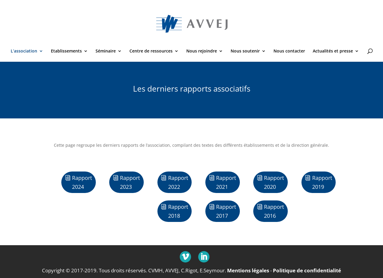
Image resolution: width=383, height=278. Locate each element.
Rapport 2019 (322, 182)
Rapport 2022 (178, 182)
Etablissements (66, 51)
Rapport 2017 (226, 211)
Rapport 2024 (82, 182)
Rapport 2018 (178, 211)
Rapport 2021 (226, 182)
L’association (24, 51)
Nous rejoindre (201, 51)
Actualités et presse (333, 51)
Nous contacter (289, 51)
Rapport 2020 (274, 182)
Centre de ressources (151, 51)
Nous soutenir (245, 51)
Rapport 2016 (274, 211)
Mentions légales (248, 270)
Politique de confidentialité (307, 270)
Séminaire (106, 51)
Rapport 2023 (130, 182)
